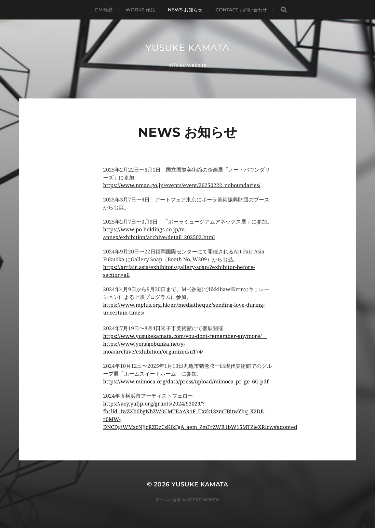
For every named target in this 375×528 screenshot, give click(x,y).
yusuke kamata (187, 47)
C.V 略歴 (104, 10)
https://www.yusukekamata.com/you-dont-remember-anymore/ (182, 336)
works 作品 (140, 10)
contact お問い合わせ (241, 10)
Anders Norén (201, 499)
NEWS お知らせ (185, 10)
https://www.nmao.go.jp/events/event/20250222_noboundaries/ (182, 185)
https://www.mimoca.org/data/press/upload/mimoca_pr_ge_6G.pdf (186, 382)
